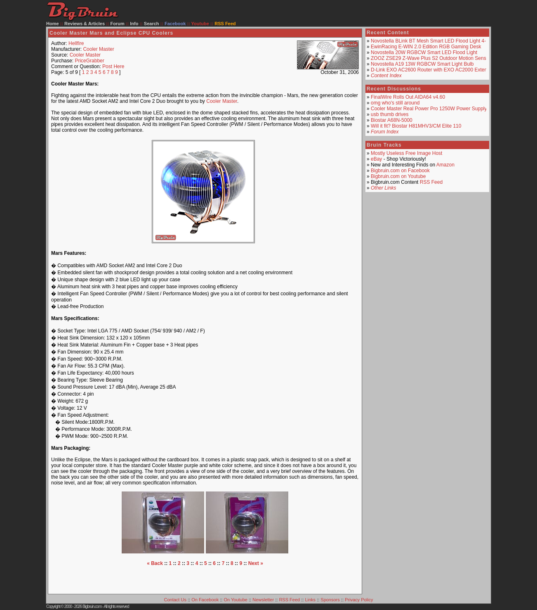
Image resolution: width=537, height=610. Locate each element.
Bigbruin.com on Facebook (400, 170)
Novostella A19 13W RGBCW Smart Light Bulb (422, 64)
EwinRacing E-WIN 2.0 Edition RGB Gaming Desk (426, 47)
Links (310, 599)
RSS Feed (431, 182)
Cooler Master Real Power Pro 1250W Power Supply (429, 109)
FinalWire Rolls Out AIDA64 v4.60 (408, 97)
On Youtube (235, 599)
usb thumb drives (389, 114)
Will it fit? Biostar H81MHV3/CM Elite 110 (416, 126)
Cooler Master (98, 49)
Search (151, 23)
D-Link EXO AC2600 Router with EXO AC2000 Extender (433, 70)
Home (52, 23)
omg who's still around (395, 103)
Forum (118, 23)
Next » (255, 563)
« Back (155, 563)
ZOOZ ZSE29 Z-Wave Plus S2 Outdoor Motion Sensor (430, 58)
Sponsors (329, 599)
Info (134, 23)
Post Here (113, 66)
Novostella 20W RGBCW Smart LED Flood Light (424, 52)
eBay (376, 159)
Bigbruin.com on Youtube (398, 176)
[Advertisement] (204, 578)
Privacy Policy (359, 599)
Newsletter (263, 599)
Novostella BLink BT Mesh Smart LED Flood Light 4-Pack (434, 41)
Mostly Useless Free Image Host (406, 153)
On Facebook (205, 599)
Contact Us (175, 599)
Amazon (445, 165)
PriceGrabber (89, 61)
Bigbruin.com (91, 606)
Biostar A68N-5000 (391, 120)
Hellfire (76, 43)
